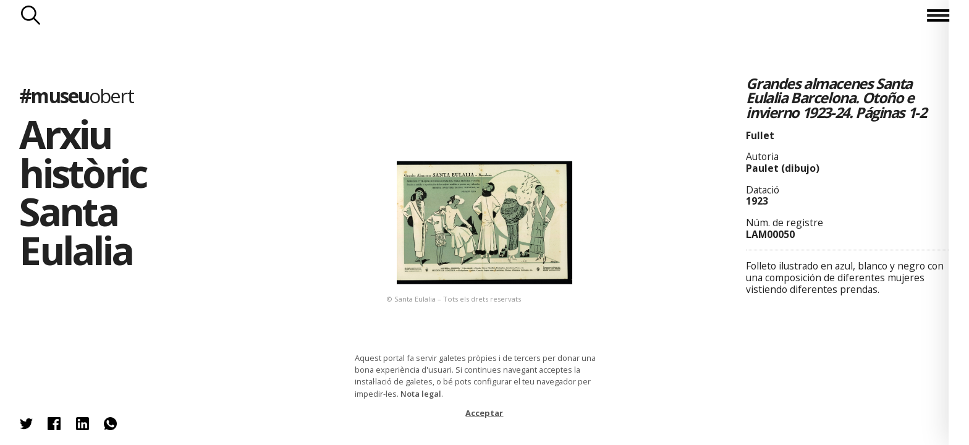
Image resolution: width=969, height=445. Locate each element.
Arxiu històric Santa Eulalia (82, 192)
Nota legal (420, 393)
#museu (76, 95)
